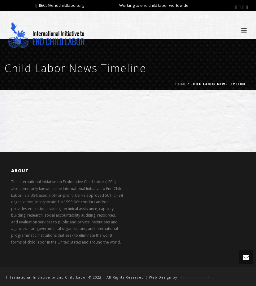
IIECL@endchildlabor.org (61, 5)
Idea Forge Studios (197, 277)
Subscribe (200, 16)
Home (180, 84)
